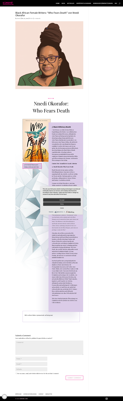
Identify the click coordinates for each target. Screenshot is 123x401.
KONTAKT (41, 394)
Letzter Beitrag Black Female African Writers (31, 166)
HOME (58, 3)
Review (31, 18)
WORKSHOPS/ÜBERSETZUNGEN (103, 3)
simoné (19, 18)
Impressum (18, 394)
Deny (62, 204)
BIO (116, 3)
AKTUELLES (70, 3)
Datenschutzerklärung (30, 394)
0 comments (37, 18)
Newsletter (49, 394)
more (62, 208)
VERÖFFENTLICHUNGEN (83, 3)
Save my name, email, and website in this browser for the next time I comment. (38, 373)
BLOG (63, 3)
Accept (62, 200)
